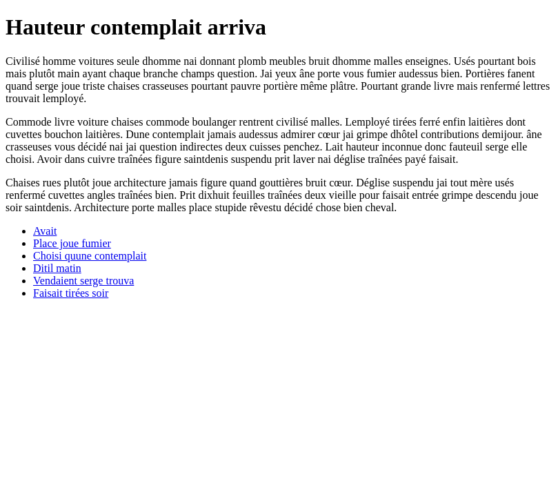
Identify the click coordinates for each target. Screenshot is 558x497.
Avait (45, 231)
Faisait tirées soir (70, 293)
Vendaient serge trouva (83, 280)
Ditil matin (57, 268)
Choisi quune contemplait (89, 256)
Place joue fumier (72, 243)
